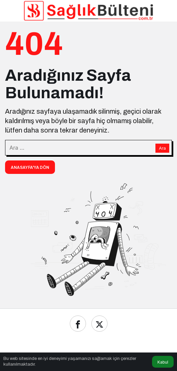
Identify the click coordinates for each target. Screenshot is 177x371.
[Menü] (12, 10)
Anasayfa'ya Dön (30, 167)
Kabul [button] (162, 362)
